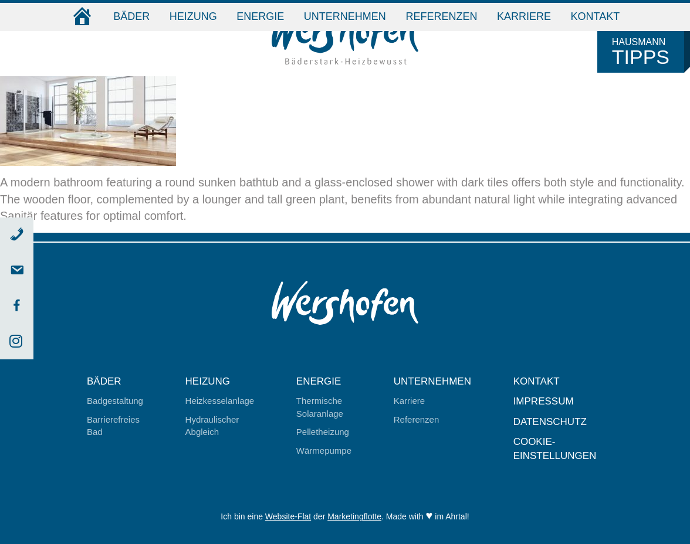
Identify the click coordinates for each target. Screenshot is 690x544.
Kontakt (595, 16)
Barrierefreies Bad (113, 425)
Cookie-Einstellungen (555, 448)
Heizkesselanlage (220, 401)
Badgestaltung (115, 401)
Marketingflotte (354, 516)
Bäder (131, 16)
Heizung (193, 16)
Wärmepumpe (323, 450)
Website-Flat (288, 516)
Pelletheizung (322, 432)
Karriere (524, 16)
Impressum (543, 401)
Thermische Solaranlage (319, 407)
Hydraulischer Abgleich (212, 425)
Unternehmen (345, 16)
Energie (260, 16)
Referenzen (441, 16)
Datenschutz (550, 421)
